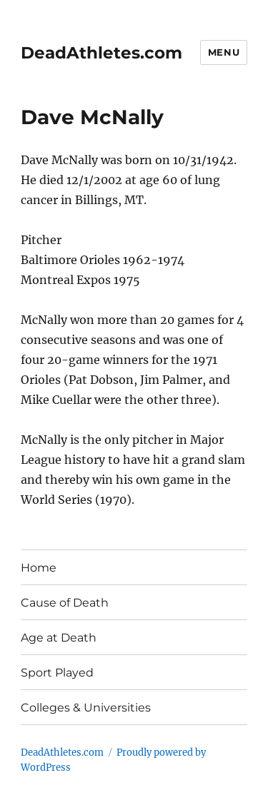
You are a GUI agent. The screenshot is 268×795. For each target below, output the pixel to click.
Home (38, 567)
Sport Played (57, 672)
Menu (223, 52)
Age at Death (58, 637)
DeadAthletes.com (101, 53)
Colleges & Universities (86, 707)
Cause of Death (65, 602)
